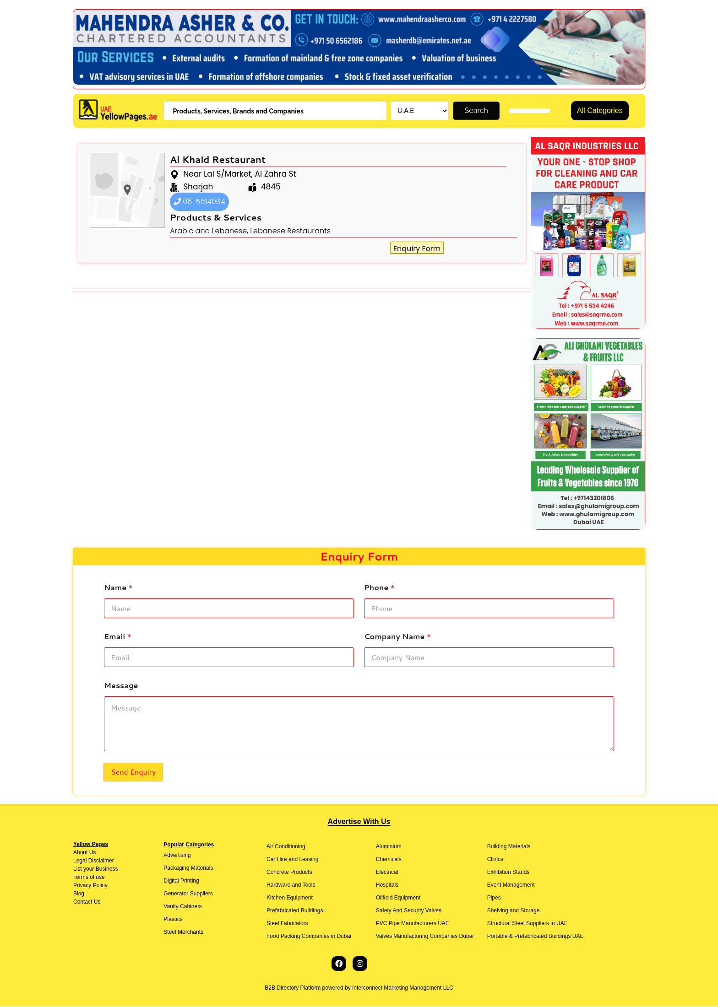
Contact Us (86, 902)
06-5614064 (199, 202)
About (80, 853)
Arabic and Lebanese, (209, 231)
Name (118, 587)
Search (476, 111)
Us (91, 853)
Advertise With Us (359, 822)
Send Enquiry (133, 772)
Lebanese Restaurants (290, 231)
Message (121, 685)
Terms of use (89, 877)
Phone (379, 587)
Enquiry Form (417, 249)
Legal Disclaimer (93, 861)
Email (117, 636)
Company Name (397, 636)
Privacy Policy (90, 886)
